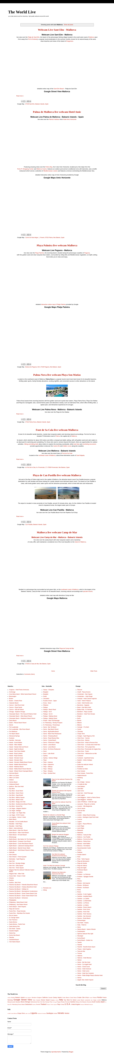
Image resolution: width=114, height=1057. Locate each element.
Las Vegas (93, 1000)
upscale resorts (87, 591)
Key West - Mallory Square (17, 797)
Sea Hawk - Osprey (14, 928)
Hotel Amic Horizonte (69, 119)
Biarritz (79, 720)
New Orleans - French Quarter (17, 857)
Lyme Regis (80, 826)
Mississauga (12, 837)
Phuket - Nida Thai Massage (51, 720)
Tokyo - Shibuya (47, 766)
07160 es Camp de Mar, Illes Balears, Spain (38, 664)
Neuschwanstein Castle (84, 848)
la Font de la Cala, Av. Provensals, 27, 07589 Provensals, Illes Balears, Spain (47, 467)
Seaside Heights (13, 931)
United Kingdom (75, 1004)
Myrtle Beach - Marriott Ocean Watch (19, 848)
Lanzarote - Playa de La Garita (86, 804)
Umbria (55, 1013)
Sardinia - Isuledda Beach (84, 896)
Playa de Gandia (82, 863)
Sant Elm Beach (59, 88)
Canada (50, 997)
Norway (47, 1002)
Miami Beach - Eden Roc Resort (18, 830)
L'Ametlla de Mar (82, 784)
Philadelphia (12, 900)
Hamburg (80, 777)
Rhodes (63, 1002)
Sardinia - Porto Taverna (84, 914)
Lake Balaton (81, 786)
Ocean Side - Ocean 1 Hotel (17, 876)
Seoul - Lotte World (48, 753)
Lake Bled (80, 788)
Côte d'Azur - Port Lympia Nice (86, 747)
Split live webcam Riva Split (85, 933)
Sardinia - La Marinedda (84, 900)
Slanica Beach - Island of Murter (86, 929)
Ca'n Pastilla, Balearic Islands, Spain (35, 524)
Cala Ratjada (80, 455)
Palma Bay (48, 167)
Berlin (79, 718)
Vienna (79, 977)
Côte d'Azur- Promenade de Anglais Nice (89, 749)
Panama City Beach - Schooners (18, 898)
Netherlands (34, 1002)
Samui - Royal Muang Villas (51, 738)
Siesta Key (12, 933)
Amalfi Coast (10, 1013)
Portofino (79, 872)
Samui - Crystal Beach (49, 740)
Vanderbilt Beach (14, 939)
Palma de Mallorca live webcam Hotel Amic (57, 111)
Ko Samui (73, 1000)
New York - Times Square (16, 868)
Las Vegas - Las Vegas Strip (17, 813)
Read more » (20, 96)
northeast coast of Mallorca (47, 455)
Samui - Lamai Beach (49, 744)
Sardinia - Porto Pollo (83, 911)
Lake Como (80, 791)
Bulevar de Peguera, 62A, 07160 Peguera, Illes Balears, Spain (43, 367)
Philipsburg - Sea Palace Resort (18, 904)
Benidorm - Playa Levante (84, 711)
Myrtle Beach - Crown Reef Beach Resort (21, 843)
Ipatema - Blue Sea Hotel (16, 786)
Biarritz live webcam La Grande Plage (54, 815)
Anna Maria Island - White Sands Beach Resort (22, 694)
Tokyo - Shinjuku (48, 771)
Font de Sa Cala (67, 453)
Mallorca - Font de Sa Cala (85, 839)
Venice (67, 1013)
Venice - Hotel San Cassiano (85, 973)
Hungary (52, 1000)
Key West (12, 788)
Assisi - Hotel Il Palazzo (84, 700)
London (79, 813)
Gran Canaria (81, 771)
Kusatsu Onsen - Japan (50, 700)
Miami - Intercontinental (16, 828)
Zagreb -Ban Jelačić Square (85, 980)
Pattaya (45, 707)
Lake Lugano (81, 795)
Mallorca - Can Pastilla (83, 837)
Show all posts (68, 24)
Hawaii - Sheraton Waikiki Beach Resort (20, 762)
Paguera (87, 253)
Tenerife (79, 944)
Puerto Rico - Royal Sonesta (17, 911)
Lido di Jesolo (81, 808)
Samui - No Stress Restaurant (51, 749)
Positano (44, 1013)
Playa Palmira (39, 253)
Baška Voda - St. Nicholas (84, 709)
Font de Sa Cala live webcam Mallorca (57, 429)
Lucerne (79, 819)
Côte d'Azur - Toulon (83, 751)
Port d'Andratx (32, 39)
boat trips (76, 444)
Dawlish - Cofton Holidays (84, 760)
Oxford (79, 850)
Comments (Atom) (29, 674)
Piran (51, 1002)
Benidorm (34, 997)
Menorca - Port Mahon (83, 846)
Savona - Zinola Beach (83, 918)
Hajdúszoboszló (81, 775)
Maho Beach (12, 819)
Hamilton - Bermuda (15, 740)
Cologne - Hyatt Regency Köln (86, 736)
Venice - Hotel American (84, 969)
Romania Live (47, 888)
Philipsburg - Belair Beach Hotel (18, 902)
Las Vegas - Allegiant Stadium (17, 808)
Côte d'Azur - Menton (83, 740)
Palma (58, 436)
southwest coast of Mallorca (70, 589)
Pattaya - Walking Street (50, 716)
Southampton (81, 931)
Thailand (43, 1004)
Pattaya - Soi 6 (47, 711)
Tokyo (45, 760)
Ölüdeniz (45, 705)
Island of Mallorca (80, 542)
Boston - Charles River (15, 700)
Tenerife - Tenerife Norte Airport (86, 947)
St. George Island (14, 917)
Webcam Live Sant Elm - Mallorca (57, 29)
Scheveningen (81, 920)
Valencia (79, 955)
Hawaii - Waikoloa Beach (16, 766)
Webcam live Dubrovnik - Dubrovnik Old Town (59, 873)
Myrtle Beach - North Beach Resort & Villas (21, 850)
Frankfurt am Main (82, 769)
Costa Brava (73, 997)
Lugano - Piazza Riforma (84, 824)
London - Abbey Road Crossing (86, 815)
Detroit (11, 725)
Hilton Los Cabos (14, 775)
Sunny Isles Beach (14, 935)
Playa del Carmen (14, 909)
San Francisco (13, 920)
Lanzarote (87, 1000)
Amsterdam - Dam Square (84, 694)
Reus (78, 879)
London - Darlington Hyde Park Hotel (87, 817)
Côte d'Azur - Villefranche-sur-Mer (87, 753)
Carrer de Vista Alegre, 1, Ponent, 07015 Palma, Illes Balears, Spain (44, 237)
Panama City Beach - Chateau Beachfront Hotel (23, 887)
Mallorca (91, 37)
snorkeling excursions (89, 444)
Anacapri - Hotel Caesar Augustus (87, 698)
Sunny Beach (81, 938)
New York (12, 861)
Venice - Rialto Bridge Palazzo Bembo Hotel (89, 975)
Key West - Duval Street (16, 791)
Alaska (9, 997)
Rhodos (79, 881)
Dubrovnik (80, 766)
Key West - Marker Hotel (16, 799)
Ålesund (79, 689)
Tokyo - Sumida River (49, 773)
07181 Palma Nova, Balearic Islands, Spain (37, 422)
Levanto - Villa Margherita (84, 806)
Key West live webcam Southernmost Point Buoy (59, 854)
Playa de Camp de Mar (66, 648)
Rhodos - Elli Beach (83, 885)
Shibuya (77, 1002)
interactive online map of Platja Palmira (53, 304)
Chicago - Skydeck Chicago (17, 711)
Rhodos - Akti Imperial (83, 883)
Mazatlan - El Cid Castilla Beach (18, 821)
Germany (10, 1000)
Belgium (29, 997)
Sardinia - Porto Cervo (83, 909)
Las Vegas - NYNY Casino (16, 815)
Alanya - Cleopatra (48, 689)
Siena (79, 927)
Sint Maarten (83, 1002)
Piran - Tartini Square (83, 859)
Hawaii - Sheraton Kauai (16, 758)
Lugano (79, 821)
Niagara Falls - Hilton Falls (16, 873)
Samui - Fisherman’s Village (51, 742)
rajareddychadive (56, 1052)
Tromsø (79, 953)
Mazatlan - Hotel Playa (15, 824)
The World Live (22, 12)
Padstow (79, 852)
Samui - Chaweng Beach (50, 736)
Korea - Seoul (47, 703)
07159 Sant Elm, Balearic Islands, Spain (36, 104)
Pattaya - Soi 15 (47, 714)
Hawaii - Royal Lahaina (15, 753)
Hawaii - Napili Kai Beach (16, 749)
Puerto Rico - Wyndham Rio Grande (19, 913)
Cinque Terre (81, 733)
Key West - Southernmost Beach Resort (20, 804)
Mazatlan (18, 1002)
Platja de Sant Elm (34, 37)
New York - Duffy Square (16, 865)
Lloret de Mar (81, 810)
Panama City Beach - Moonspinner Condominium (23, 891)
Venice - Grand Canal (83, 966)
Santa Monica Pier (14, 926)
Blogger (71, 1052)
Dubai (45, 696)
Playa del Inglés (81, 868)
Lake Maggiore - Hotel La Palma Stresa (88, 797)
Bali (26, 997)
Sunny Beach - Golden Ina (84, 940)
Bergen (79, 716)
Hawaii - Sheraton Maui (16, 760)
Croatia (79, 997)
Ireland (57, 1000)
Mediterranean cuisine (51, 171)
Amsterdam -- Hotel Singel (84, 696)
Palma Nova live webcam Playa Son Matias (57, 374)
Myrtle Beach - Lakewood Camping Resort (21, 846)
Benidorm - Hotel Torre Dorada (86, 714)
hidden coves (67, 446)
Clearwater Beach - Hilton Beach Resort (20, 716)
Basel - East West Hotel (84, 707)
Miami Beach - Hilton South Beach (19, 832)
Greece (43, 1000)
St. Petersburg (14, 1004)
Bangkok (45, 692)
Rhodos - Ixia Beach (83, 887)
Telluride (11, 937)
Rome (79, 889)
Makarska (80, 830)
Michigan (27, 1002)
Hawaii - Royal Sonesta (16, 755)
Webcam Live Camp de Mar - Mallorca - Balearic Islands (57, 537)
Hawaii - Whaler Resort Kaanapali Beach (20, 771)
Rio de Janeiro (13, 915)
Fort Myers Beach (14, 733)
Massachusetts (11, 1002)
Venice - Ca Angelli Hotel (84, 964)
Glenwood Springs (14, 736)
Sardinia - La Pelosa (83, 903)
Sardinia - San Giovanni (84, 916)
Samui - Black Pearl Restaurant (52, 733)
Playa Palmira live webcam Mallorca (57, 245)
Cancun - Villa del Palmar (16, 709)
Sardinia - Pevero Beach (84, 907)
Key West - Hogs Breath (16, 795)
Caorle (79, 729)
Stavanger (80, 936)
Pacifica (11, 880)
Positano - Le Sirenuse (83, 874)
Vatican (79, 960)
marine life (56, 446)
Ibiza (78, 780)
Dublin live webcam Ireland (85, 764)
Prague (59, 1002)
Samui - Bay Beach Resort (50, 729)
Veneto (61, 1013)
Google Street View (23, 1000)
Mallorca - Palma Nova (83, 841)
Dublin (79, 762)
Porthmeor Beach (82, 870)
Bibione (79, 722)
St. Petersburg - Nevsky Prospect (52, 722)
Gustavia (11, 738)
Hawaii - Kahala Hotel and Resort (18, 747)
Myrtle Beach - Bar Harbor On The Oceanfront (22, 839)
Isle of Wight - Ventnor (83, 782)
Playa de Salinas (82, 865)
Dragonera (69, 41)
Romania (67, 1002)
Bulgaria (39, 997)
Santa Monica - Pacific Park (17, 924)
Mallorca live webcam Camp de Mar (57, 532)
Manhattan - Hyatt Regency (17, 859)
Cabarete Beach (13, 703)
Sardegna (49, 1013)
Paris (78, 857)
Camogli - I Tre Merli (83, 727)
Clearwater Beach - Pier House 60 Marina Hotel (22, 714)
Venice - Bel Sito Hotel (83, 962)
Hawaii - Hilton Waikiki (15, 744)
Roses (79, 892)
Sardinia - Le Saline (83, 905)
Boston (11, 698)
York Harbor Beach (14, 942)
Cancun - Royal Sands (15, 707)
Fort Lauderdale (13, 727)
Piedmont (39, 1013)
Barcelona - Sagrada (83, 705)
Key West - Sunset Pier (15, 806)
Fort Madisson (13, 731)
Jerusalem (46, 698)
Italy (61, 1000)
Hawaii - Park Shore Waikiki (17, 751)
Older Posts (93, 671)
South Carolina (96, 1002)
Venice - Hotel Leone (83, 971)
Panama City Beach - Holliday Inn (18, 889)
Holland (11, 780)
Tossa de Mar (81, 951)
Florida (99, 997)
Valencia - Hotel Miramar (84, 958)
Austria (13, 997)
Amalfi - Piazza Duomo (83, 692)
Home (53, 671)
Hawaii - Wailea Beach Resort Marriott (20, 769)
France (104, 997)
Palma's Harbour (54, 119)
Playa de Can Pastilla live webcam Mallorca (57, 475)
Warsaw (91, 1004)
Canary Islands (57, 997)
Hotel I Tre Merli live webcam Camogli (54, 865)
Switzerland (28, 1004)
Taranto (79, 942)
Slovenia (89, 1002)
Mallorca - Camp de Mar (84, 835)
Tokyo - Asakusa (48, 762)
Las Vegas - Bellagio (15, 810)
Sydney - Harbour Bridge (50, 758)
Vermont (86, 1004)
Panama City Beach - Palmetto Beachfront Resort (23, 884)
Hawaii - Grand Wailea (15, 742)
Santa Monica (13, 922)
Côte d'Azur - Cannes (83, 738)
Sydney (45, 755)
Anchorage (12, 692)
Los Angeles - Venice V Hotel (17, 817)
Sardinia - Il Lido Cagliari (84, 894)
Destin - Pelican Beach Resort (17, 722)
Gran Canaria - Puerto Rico (85, 773)
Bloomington (12, 696)
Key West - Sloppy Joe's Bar (17, 802)
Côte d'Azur (85, 997)
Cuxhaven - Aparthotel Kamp (85, 758)
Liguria (34, 1013)
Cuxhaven (80, 755)
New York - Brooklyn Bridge (17, 863)
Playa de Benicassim (83, 861)
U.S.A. (68, 1004)
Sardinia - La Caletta (83, 898)
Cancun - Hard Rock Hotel (16, 705)
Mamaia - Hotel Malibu (83, 843)
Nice (44, 1002)
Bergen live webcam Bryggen (60, 834)
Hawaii (48, 1000)
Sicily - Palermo (81, 925)
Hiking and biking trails (31, 444)
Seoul (45, 751)
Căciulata (80, 731)
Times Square (53, 1004)
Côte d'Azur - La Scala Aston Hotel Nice (88, 744)
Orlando (11, 878)
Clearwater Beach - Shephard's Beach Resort (22, 718)
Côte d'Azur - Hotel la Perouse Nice (87, 742)
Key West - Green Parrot (16, 793)
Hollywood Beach (14, 784)
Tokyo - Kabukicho (48, 764)
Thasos (48, 1004)
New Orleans (13, 854)
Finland (94, 997)
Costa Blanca (65, 997)
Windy (45, 890)
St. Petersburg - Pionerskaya (51, 725)
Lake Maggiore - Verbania (84, 799)
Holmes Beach (13, 782)
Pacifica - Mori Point (15, 882)
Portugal (55, 1002)
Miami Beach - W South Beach (18, 835)
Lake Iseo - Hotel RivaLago (85, 793)
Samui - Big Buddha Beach (51, 731)
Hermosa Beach (13, 773)
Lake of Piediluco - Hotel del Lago (87, 802)
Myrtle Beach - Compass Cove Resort (20, 841)
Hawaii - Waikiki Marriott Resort (18, 764)
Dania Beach (13, 720)
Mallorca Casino (42, 169)
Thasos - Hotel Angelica (84, 949)
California (45, 997)
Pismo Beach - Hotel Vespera (17, 906)
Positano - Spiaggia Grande (85, 876)
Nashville (11, 852)
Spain (103, 1002)
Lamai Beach (80, 1000)
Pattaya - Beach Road (49, 709)
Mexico (23, 1002)
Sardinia (72, 1002)
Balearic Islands (20, 997)
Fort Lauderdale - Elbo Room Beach (19, 729)
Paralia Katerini (81, 854)
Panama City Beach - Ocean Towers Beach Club (23, 893)
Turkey (62, 1004)
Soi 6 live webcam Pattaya (50, 846)
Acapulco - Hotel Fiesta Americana (19, 689)
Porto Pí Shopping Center (25, 169)
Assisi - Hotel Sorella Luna (84, 703)
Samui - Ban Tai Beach (49, 727)
